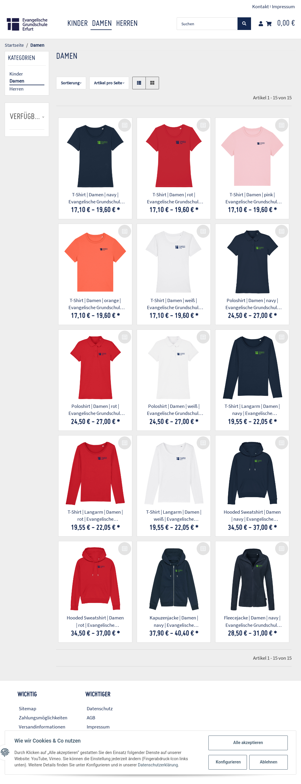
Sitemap (27, 708)
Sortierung (70, 83)
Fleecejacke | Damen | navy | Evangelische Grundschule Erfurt (252, 621)
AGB (91, 717)
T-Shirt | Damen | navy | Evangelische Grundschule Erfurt (95, 198)
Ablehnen (268, 762)
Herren (16, 89)
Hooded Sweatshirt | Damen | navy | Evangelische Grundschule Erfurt (252, 516)
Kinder (16, 74)
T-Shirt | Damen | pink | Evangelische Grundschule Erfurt (252, 198)
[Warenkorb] (280, 24)
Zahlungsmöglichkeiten (43, 717)
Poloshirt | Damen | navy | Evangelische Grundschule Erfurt (252, 304)
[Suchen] (207, 23)
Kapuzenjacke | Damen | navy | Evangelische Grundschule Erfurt (174, 621)
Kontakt (260, 6)
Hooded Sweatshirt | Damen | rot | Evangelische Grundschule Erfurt (95, 621)
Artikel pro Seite (108, 83)
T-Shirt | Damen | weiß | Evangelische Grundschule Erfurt (174, 304)
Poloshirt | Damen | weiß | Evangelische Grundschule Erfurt (174, 410)
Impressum (283, 6)
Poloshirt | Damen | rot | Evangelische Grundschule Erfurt (95, 410)
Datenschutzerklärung (158, 765)
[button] (261, 23)
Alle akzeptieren (248, 742)
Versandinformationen (42, 726)
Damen (16, 81)
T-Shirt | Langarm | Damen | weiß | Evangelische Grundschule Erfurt (173, 516)
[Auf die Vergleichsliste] (124, 125)
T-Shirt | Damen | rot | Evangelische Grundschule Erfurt (174, 198)
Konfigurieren (228, 762)
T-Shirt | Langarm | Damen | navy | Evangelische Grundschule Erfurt (252, 410)
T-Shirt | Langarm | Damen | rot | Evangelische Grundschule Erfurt (95, 516)
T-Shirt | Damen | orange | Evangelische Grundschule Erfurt (95, 304)
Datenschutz (100, 708)
